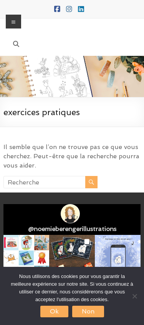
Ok (54, 311)
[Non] (134, 296)
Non (88, 311)
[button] (26, 258)
